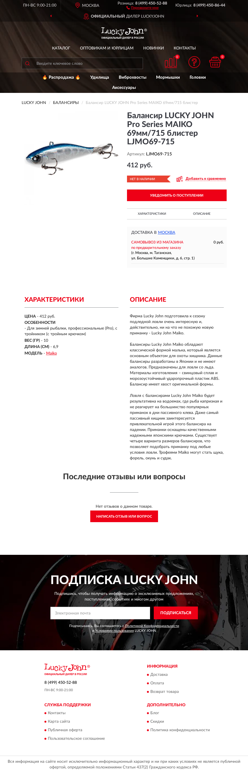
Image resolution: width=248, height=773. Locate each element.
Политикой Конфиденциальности (152, 626)
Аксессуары (124, 88)
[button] (142, 7)
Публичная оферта (65, 730)
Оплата (157, 683)
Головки (198, 77)
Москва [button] (166, 233)
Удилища (99, 77)
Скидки (157, 722)
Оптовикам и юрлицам (107, 48)
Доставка (159, 675)
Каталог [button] (61, 48)
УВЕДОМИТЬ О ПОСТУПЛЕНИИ (176, 195)
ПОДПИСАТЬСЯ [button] (175, 613)
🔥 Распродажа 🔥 (61, 77)
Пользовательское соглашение (76, 739)
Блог (154, 713)
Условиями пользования (114, 630)
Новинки (153, 48)
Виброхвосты (132, 77)
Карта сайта (59, 722)
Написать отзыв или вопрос (124, 516)
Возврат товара (164, 692)
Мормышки (168, 77)
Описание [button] (201, 213)
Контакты (185, 48)
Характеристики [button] (152, 213)
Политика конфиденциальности (180, 730)
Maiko (51, 353)
